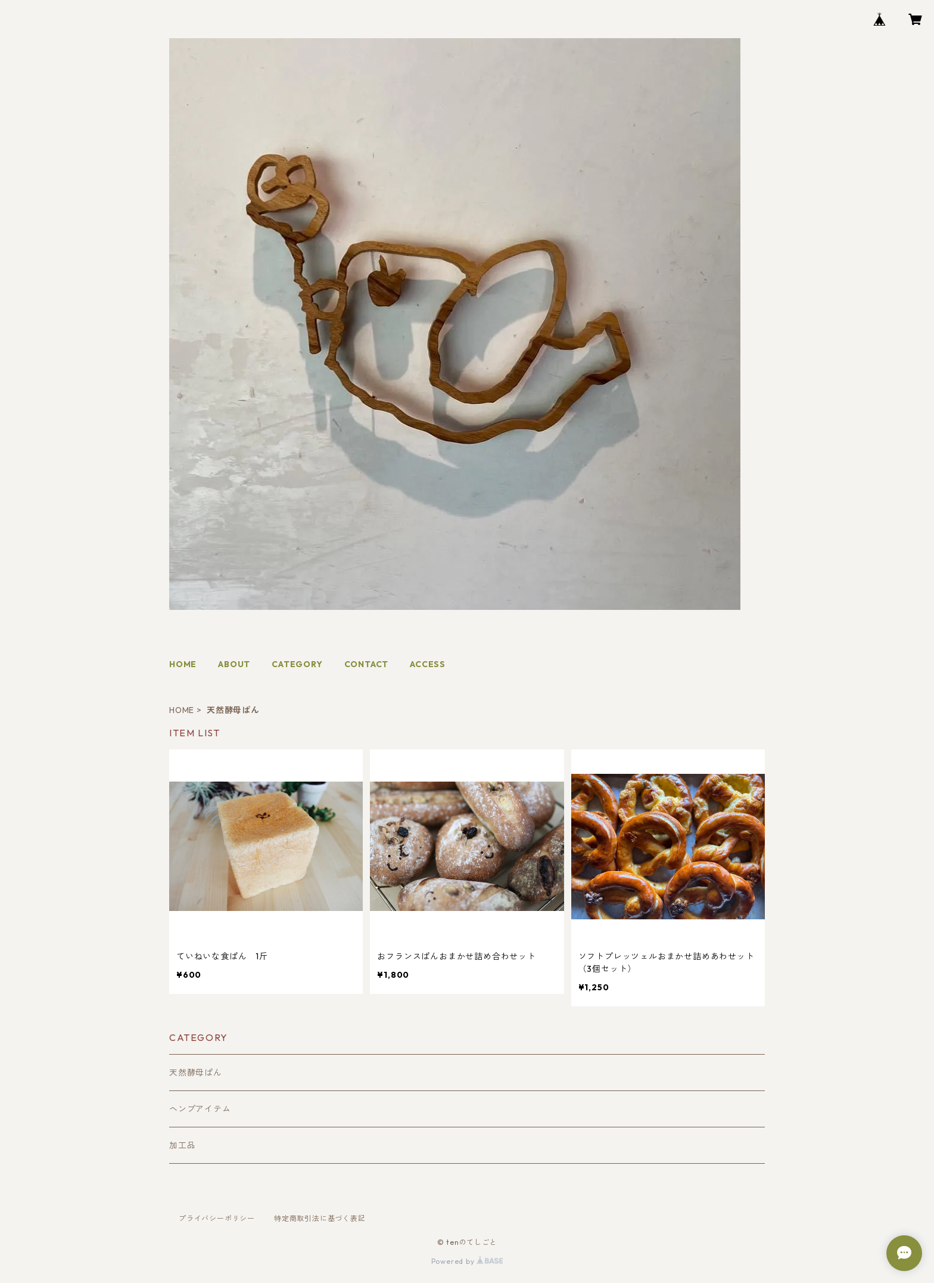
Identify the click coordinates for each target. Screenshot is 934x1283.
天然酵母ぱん (195, 1072)
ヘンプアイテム (200, 1109)
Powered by (467, 1261)
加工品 (182, 1145)
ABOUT (234, 664)
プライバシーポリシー (217, 1218)
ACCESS (428, 664)
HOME (183, 664)
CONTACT (366, 664)
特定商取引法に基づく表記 (320, 1218)
